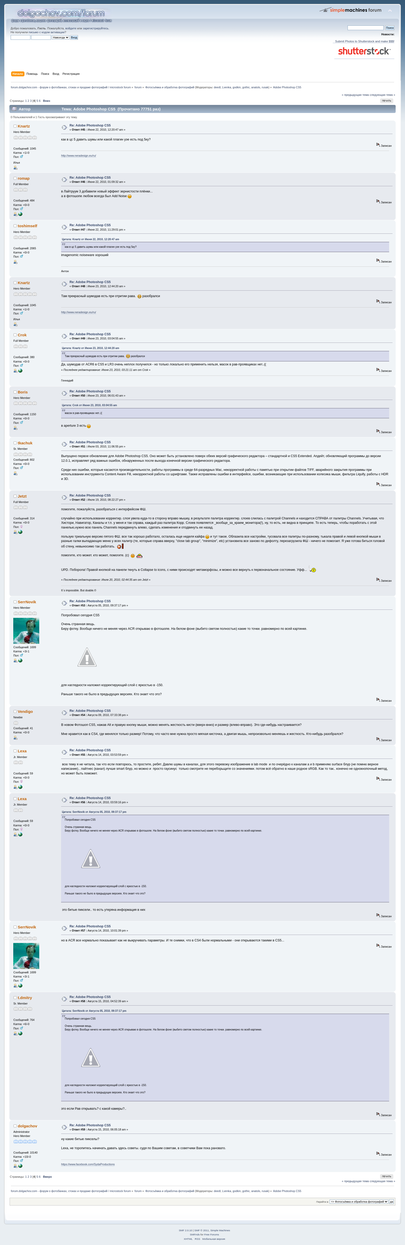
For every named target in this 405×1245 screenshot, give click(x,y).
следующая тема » (382, 94)
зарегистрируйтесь (95, 28)
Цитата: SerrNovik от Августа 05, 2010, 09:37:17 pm (94, 812)
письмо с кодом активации (46, 32)
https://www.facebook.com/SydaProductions (88, 1164)
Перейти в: (322, 1201)
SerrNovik (27, 602)
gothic (246, 87)
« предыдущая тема (355, 94)
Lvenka (226, 87)
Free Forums (211, 1234)
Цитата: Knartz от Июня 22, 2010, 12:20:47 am (90, 239)
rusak (265, 87)
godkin (237, 87)
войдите (70, 28)
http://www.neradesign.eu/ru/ (78, 155)
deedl (217, 87)
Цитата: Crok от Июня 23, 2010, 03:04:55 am (89, 405)
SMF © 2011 (201, 1230)
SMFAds (195, 1234)
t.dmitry (25, 997)
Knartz (24, 126)
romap (24, 178)
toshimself (27, 226)
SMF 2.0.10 (185, 1230)
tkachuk (25, 443)
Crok (22, 335)
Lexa (22, 751)
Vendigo (25, 711)
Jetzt (22, 496)
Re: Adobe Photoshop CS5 (89, 125)
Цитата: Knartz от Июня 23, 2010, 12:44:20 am (90, 348)
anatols (255, 87)
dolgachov (27, 1126)
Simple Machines (220, 1230)
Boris (23, 392)
